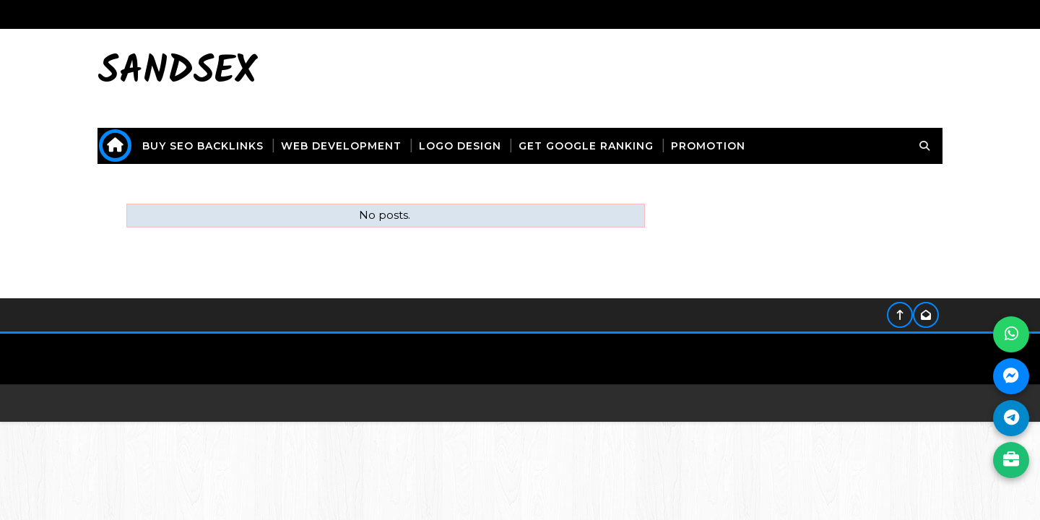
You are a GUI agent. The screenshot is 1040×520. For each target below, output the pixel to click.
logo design (460, 145)
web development (341, 145)
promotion (708, 145)
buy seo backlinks (203, 145)
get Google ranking (586, 145)
